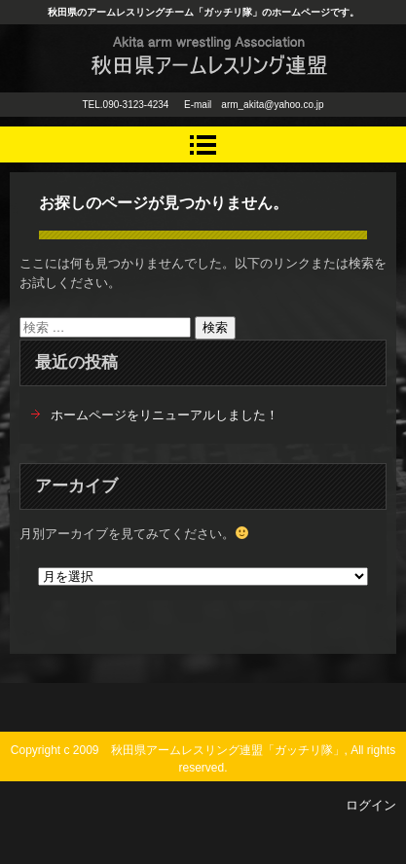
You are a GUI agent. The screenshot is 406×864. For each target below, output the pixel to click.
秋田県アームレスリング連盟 (186, 94)
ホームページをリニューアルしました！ (164, 415)
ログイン (371, 805)
